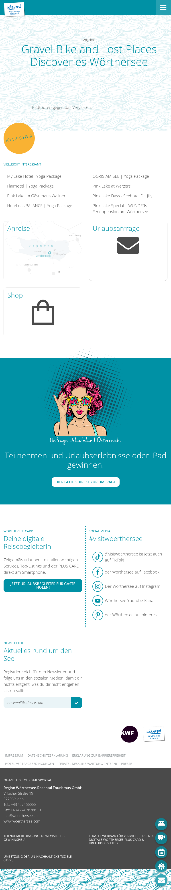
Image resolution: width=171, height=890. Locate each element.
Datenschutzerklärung (48, 755)
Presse (126, 763)
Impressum (14, 755)
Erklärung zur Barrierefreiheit (99, 755)
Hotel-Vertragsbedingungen (29, 763)
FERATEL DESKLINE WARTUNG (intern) (88, 763)
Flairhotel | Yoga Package (30, 186)
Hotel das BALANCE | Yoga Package (39, 205)
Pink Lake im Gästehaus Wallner (36, 195)
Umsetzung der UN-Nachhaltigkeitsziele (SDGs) (38, 858)
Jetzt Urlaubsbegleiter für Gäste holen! (42, 585)
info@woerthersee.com (22, 815)
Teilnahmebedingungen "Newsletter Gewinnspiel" (34, 837)
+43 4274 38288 (23, 804)
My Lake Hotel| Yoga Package (34, 176)
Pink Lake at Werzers (111, 186)
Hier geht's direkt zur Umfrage (85, 482)
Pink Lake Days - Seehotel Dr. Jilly (122, 195)
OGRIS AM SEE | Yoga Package (121, 176)
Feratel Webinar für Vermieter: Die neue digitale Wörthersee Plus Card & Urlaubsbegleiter (122, 839)
